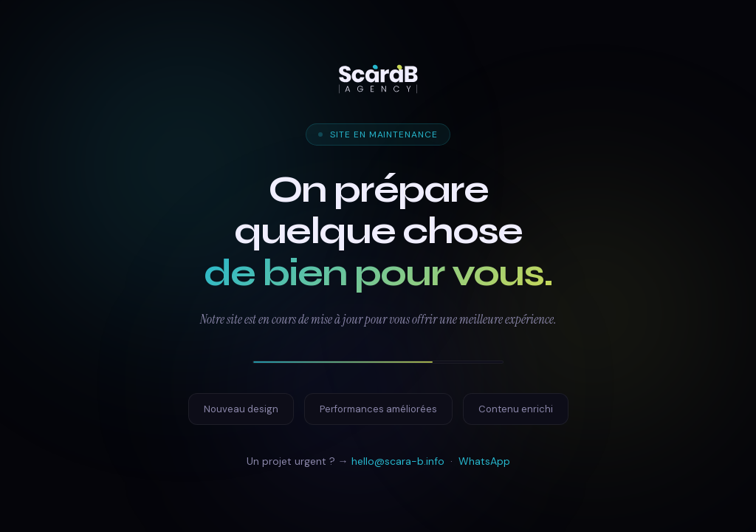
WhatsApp (484, 461)
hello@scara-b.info (397, 461)
